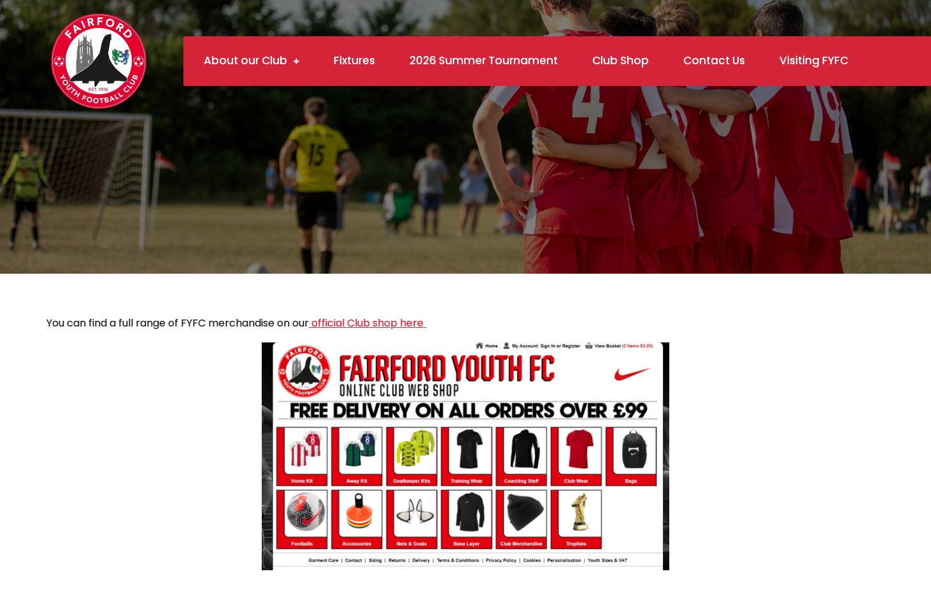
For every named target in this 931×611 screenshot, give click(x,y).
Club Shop (620, 60)
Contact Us (714, 60)
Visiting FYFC (813, 60)
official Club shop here (367, 323)
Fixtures (354, 60)
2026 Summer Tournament (483, 60)
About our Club (245, 60)
